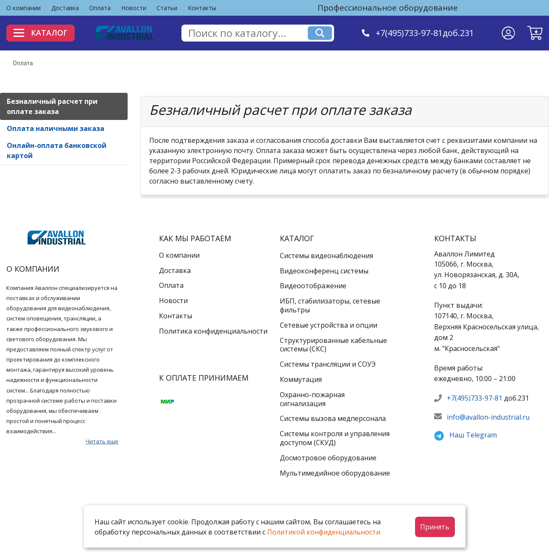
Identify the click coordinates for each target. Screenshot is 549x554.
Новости (133, 8)
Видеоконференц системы (324, 271)
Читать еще (102, 441)
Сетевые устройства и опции (328, 325)
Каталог (41, 33)
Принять (434, 527)
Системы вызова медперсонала (333, 418)
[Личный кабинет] (508, 33)
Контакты (202, 8)
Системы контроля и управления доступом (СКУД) (335, 438)
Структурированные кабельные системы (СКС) (333, 345)
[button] (535, 33)
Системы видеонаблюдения (326, 255)
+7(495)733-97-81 (474, 398)
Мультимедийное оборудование (335, 473)
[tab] (64, 106)
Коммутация (301, 379)
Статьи (166, 8)
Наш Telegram (473, 435)
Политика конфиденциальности (213, 331)
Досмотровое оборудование (328, 457)
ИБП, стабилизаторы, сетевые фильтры (330, 305)
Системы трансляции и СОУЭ (328, 364)
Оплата (100, 8)
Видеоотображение (313, 285)
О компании (23, 8)
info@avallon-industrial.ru (488, 417)
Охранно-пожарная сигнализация (312, 399)
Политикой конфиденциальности (323, 532)
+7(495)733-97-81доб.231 (425, 33)
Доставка (65, 8)
